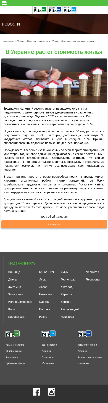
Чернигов (92, 272)
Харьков (66, 294)
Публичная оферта (15, 363)
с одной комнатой (64, 199)
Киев (11, 309)
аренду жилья (94, 177)
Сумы (65, 272)
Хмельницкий (70, 309)
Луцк (42, 279)
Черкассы (67, 317)
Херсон (66, 302)
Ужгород (67, 287)
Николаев (45, 294)
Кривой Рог (46, 272)
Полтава (44, 309)
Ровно (43, 317)
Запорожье (15, 294)
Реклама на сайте (15, 344)
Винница (14, 272)
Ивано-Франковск (20, 302)
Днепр (12, 279)
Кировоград (16, 317)
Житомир (14, 287)
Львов (43, 287)
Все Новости (54, 224)
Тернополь (68, 279)
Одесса (44, 302)
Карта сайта (12, 357)
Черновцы (93, 279)
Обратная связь (14, 350)
